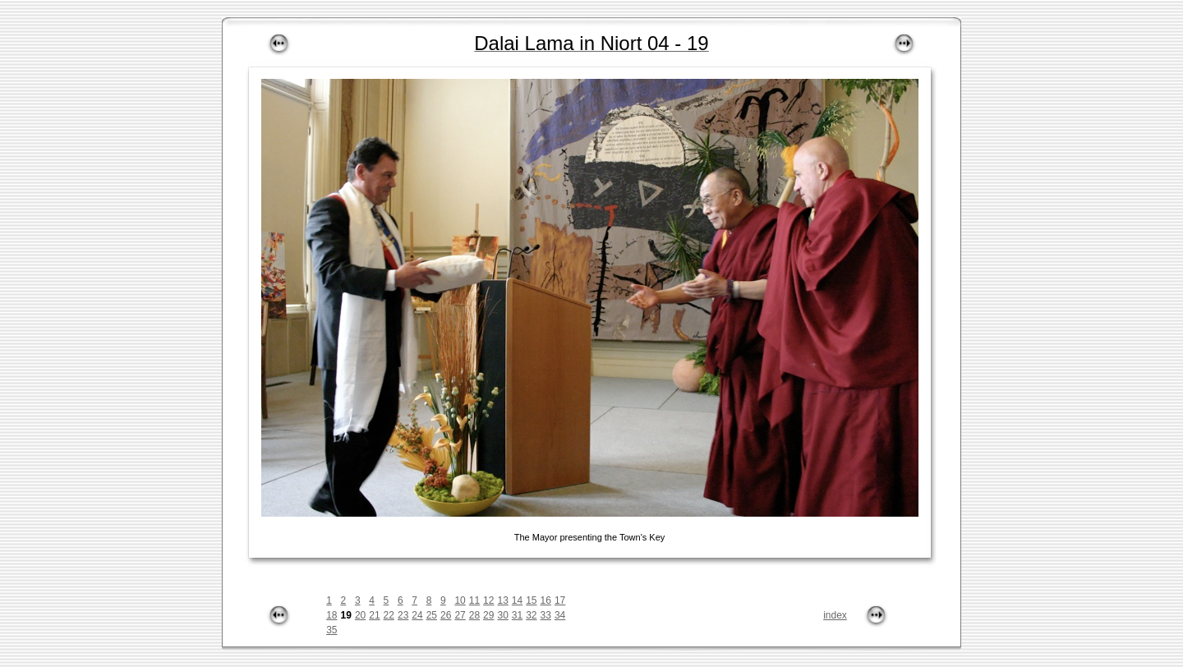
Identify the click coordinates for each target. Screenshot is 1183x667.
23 (403, 615)
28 (474, 615)
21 (374, 615)
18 (331, 615)
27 (459, 615)
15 (531, 600)
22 (389, 615)
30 (502, 615)
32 (531, 615)
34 (560, 615)
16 (546, 600)
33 (546, 615)
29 (488, 615)
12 (488, 600)
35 (331, 630)
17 (560, 600)
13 (502, 600)
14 (517, 600)
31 (517, 615)
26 (445, 615)
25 (431, 615)
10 (459, 600)
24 (417, 615)
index (835, 615)
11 (474, 600)
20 (360, 615)
